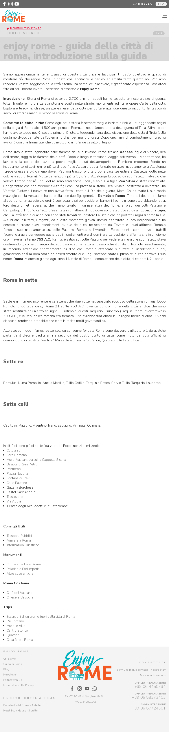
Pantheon (14, 469)
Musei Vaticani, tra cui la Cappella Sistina (36, 459)
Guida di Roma (12, 664)
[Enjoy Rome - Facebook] (4, 4)
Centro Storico (17, 630)
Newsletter (10, 674)
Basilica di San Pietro (22, 464)
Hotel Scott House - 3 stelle (20, 710)
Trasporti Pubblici (19, 536)
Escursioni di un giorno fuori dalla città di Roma (41, 616)
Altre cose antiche (20, 573)
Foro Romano (17, 455)
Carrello (143, 4)
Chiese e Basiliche (20, 597)
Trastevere (15, 497)
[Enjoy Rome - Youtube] (17, 4)
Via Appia (14, 501)
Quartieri (13, 635)
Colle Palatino (17, 483)
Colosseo (13, 450)
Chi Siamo (9, 658)
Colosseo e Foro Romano (25, 564)
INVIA (159, 33)
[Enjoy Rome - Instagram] (10, 4)
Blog (6, 669)
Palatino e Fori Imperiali (24, 569)
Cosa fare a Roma (20, 640)
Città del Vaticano (20, 593)
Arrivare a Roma (19, 540)
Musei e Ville (16, 626)
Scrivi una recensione (153, 675)
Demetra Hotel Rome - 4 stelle (21, 705)
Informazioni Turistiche (23, 545)
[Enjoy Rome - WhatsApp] (94, 688)
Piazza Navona (17, 473)
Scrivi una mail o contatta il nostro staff (141, 670)
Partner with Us (12, 680)
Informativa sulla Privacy (18, 685)
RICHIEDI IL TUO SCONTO (25, 28)
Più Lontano (15, 621)
